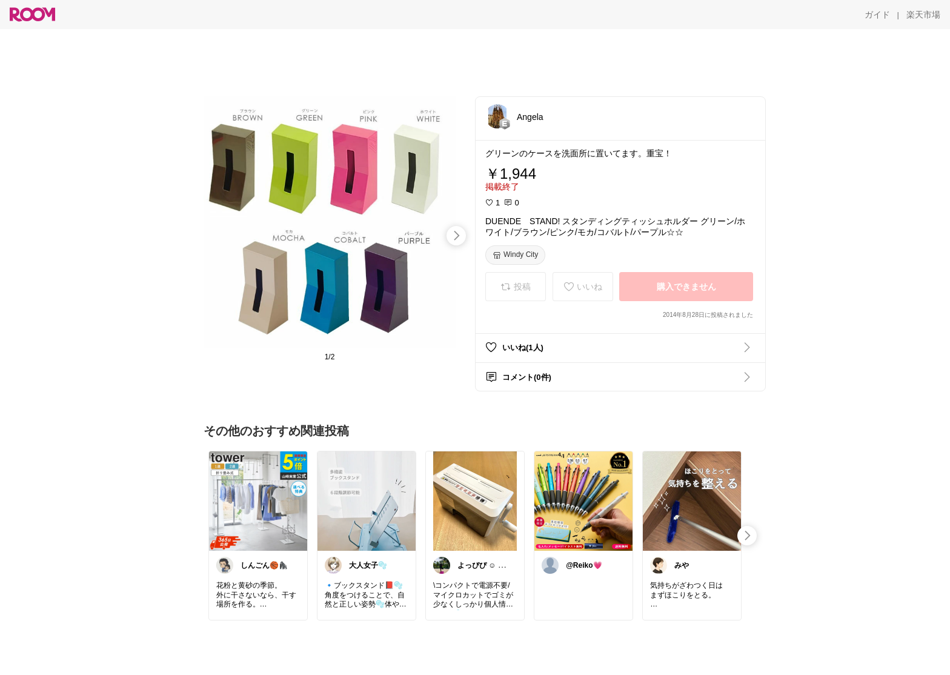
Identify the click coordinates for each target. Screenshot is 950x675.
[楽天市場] (923, 14)
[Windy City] (515, 255)
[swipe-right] (456, 235)
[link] (258, 500)
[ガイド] (877, 14)
